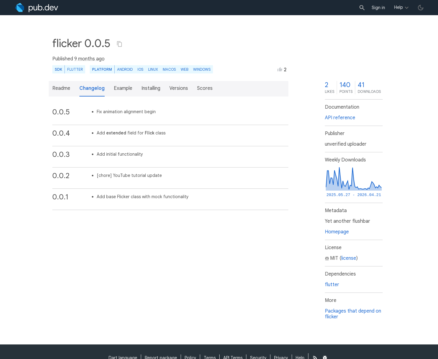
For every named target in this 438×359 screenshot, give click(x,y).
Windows (201, 69)
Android (125, 69)
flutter (332, 285)
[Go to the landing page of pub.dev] (36, 7)
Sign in (378, 7)
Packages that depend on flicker (353, 314)
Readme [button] (61, 88)
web (184, 69)
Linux (153, 69)
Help (398, 7)
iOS (140, 69)
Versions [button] (178, 88)
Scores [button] (205, 88)
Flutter (75, 69)
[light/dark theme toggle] (420, 7)
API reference (340, 118)
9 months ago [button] (89, 59)
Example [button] (123, 88)
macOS (169, 69)
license (348, 258)
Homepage (337, 232)
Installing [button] (150, 88)
